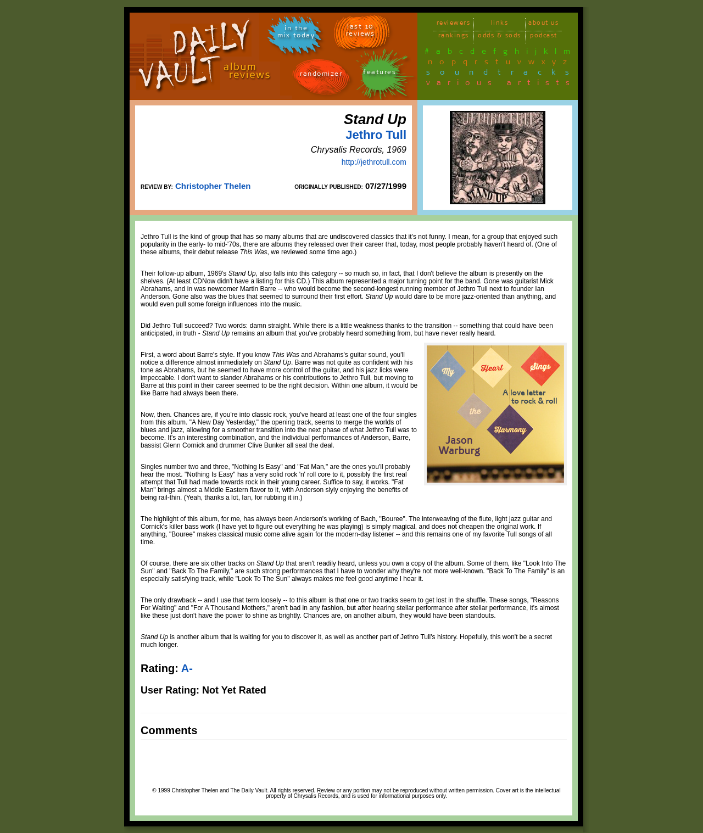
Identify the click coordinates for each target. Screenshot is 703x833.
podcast (543, 37)
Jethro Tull (375, 135)
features (379, 74)
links (500, 24)
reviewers (454, 24)
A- (187, 668)
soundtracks (502, 74)
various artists (501, 84)
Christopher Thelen (213, 186)
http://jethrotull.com (374, 162)
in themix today (296, 33)
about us (543, 24)
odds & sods (499, 37)
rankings (453, 37)
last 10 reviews (360, 32)
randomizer (321, 75)
